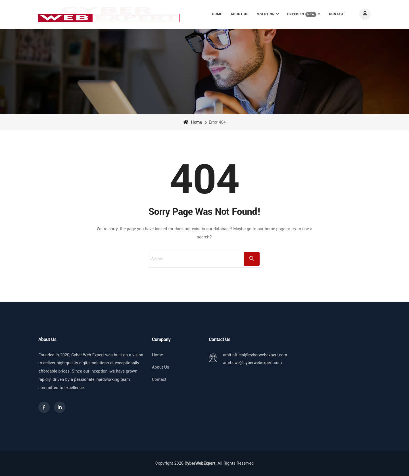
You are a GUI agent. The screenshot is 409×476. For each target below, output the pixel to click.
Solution (266, 14)
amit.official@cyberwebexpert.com (255, 355)
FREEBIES (301, 14)
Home (217, 14)
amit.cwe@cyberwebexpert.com (252, 363)
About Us (240, 14)
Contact (337, 14)
